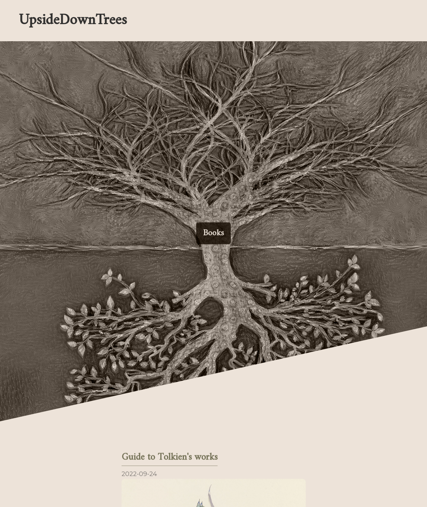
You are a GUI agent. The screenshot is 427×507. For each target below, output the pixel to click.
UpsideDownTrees (72, 20)
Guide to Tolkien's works (170, 458)
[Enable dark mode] (274, 20)
